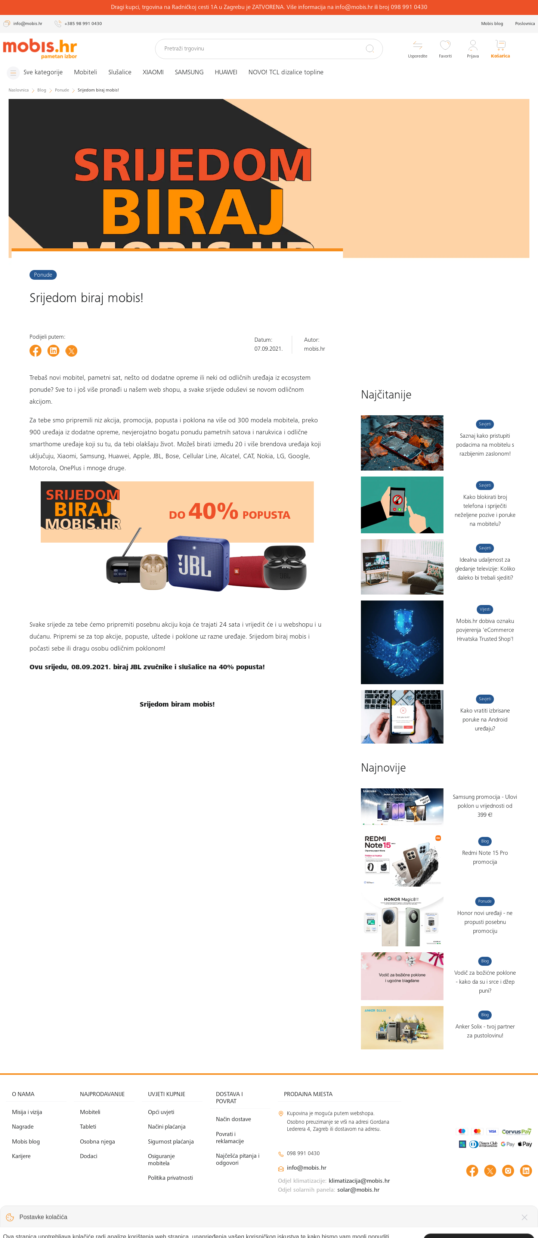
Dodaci (88, 1157)
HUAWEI (226, 72)
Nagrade (23, 1127)
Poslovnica (525, 24)
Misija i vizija (27, 1113)
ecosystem (295, 378)
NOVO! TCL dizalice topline (286, 72)
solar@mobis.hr (358, 1190)
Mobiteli (85, 72)
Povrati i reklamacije (230, 1138)
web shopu (164, 390)
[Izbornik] (35, 73)
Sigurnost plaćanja (171, 1142)
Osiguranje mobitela (161, 1160)
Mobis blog (492, 24)
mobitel (73, 378)
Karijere (21, 1157)
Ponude (43, 275)
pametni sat (104, 378)
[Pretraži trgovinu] (269, 49)
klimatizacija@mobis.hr (359, 1181)
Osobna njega (97, 1142)
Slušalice (120, 72)
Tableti (88, 1127)
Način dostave (233, 1120)
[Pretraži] (369, 48)
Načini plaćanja (167, 1127)
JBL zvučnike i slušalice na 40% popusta (196, 667)
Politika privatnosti (170, 1178)
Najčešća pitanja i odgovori (237, 1159)
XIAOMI (153, 72)
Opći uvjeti (161, 1113)
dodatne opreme (174, 378)
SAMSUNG (189, 72)
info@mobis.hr (307, 1168)
